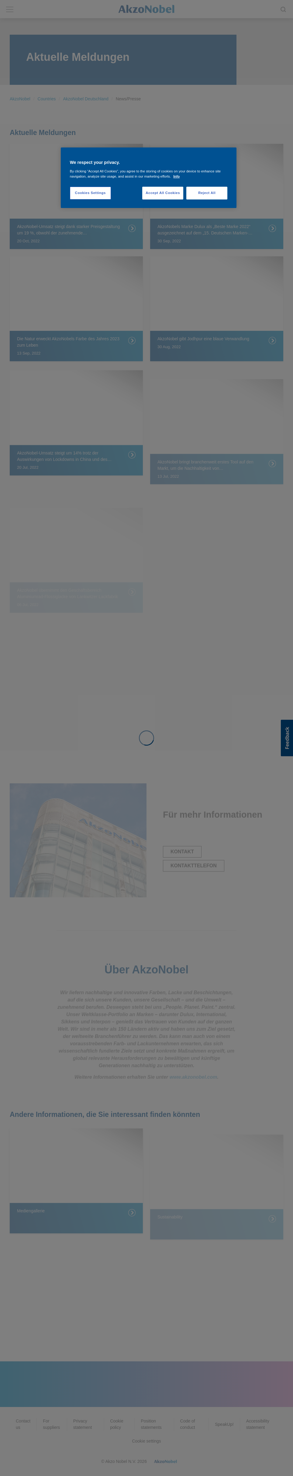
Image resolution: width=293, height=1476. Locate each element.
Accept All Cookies (163, 193)
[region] (148, 177)
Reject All (206, 193)
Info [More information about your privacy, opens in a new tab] (176, 176)
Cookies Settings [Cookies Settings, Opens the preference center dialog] (90, 193)
